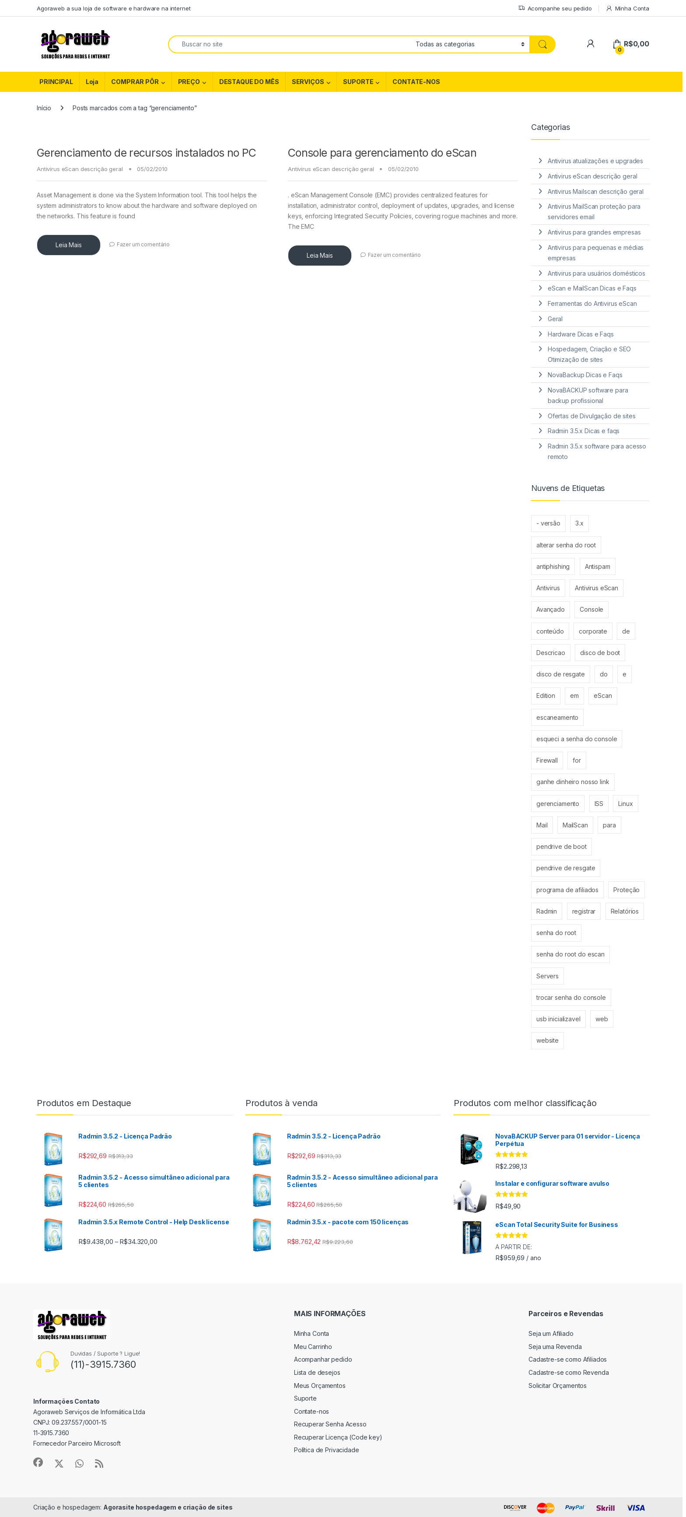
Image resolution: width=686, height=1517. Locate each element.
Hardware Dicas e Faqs (581, 334)
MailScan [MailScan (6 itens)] (575, 825)
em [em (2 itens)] (574, 695)
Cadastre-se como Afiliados (567, 1359)
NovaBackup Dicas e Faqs (585, 374)
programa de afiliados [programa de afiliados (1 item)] (567, 889)
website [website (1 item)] (547, 1040)
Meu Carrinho (313, 1346)
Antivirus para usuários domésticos (596, 273)
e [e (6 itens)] (624, 674)
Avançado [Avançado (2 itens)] (550, 609)
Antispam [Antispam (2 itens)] (597, 566)
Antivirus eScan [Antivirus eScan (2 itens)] (596, 588)
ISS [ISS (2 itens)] (599, 803)
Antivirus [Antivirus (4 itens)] (548, 588)
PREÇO (189, 81)
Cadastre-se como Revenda (568, 1372)
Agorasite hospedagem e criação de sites (168, 1507)
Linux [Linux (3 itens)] (625, 803)
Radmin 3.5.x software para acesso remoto (597, 451)
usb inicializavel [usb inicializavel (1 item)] (558, 1019)
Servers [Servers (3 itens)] (547, 976)
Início (44, 108)
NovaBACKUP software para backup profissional (588, 395)
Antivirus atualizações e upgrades (595, 161)
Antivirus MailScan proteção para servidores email (594, 212)
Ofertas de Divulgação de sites (592, 416)
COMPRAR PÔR (134, 81)
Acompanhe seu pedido (555, 8)
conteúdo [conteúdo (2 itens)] (550, 631)
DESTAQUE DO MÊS (249, 81)
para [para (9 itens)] (609, 825)
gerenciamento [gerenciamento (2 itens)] (557, 803)
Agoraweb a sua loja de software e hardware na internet (113, 8)
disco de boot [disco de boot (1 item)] (600, 652)
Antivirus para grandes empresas (594, 232)
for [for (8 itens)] (577, 760)
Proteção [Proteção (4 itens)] (626, 889)
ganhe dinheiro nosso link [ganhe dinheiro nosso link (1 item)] (572, 781)
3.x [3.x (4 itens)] (579, 523)
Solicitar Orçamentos (557, 1385)
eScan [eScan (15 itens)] (603, 695)
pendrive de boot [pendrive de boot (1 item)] (561, 846)
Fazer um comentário (143, 244)
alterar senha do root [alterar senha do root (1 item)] (566, 545)
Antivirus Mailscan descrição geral (596, 191)
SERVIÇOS (308, 81)
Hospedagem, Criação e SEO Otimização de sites (589, 354)
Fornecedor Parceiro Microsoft (77, 1443)
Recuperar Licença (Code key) (338, 1437)
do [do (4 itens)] (604, 674)
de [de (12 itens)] (626, 631)
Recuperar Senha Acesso (330, 1424)
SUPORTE (358, 81)
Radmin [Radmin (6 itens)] (546, 911)
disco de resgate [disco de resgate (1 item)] (560, 674)
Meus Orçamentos (320, 1385)
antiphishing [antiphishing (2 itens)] (553, 566)
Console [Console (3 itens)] (591, 609)
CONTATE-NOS (416, 81)
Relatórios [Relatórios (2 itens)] (625, 911)
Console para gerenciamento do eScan (382, 152)
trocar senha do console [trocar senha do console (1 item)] (571, 997)
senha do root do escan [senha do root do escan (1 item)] (570, 954)
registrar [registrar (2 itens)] (584, 911)
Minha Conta (627, 8)
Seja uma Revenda (555, 1346)
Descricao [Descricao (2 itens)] (550, 652)
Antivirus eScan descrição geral (80, 168)
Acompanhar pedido (323, 1359)
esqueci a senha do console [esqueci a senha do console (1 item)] (576, 739)
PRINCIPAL (56, 81)
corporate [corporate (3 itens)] (593, 631)
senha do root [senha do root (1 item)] (556, 932)
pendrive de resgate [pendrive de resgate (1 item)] (565, 868)
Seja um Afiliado (551, 1333)
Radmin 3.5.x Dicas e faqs (584, 430)
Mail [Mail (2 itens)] (541, 825)
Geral (555, 318)
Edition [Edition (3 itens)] (545, 695)
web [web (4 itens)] (601, 1019)
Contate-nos (311, 1411)
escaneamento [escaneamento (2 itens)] (557, 717)
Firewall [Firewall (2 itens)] (547, 760)
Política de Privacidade (326, 1450)
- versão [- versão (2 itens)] (548, 523)
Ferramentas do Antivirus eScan (592, 303)
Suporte (305, 1398)
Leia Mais (69, 245)
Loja (92, 81)
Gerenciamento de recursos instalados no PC (146, 152)
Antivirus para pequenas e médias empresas (596, 253)
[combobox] (289, 44)
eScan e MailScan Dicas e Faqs (592, 288)
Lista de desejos (317, 1372)
